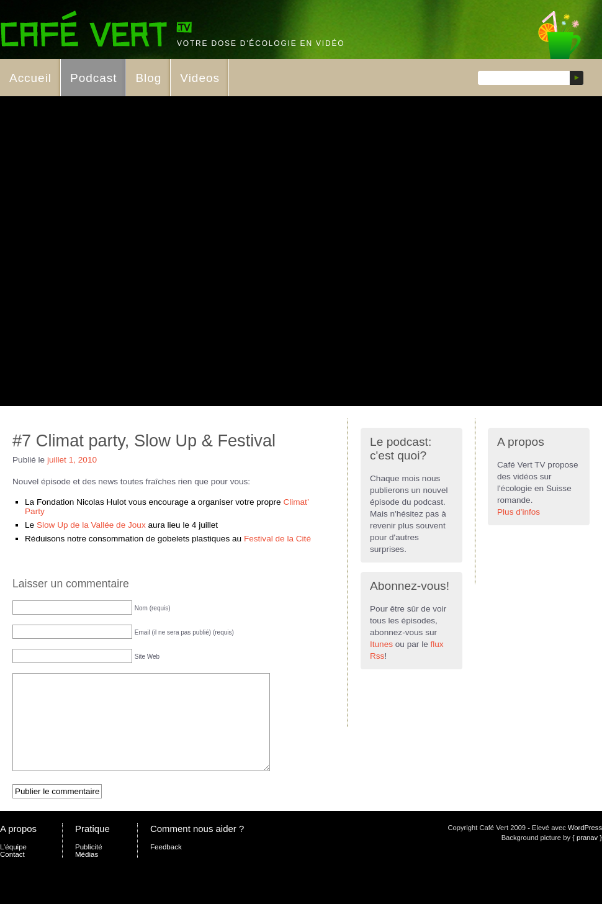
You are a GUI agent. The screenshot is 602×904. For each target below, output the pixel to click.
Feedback (166, 865)
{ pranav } (587, 856)
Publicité (88, 865)
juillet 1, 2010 (72, 459)
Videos (200, 77)
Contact (12, 873)
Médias (86, 873)
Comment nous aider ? (197, 847)
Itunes (381, 644)
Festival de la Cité (277, 538)
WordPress (585, 846)
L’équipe (13, 865)
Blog (148, 77)
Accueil (30, 77)
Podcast (93, 77)
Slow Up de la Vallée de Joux (91, 525)
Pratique (92, 847)
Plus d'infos (518, 512)
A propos (18, 847)
